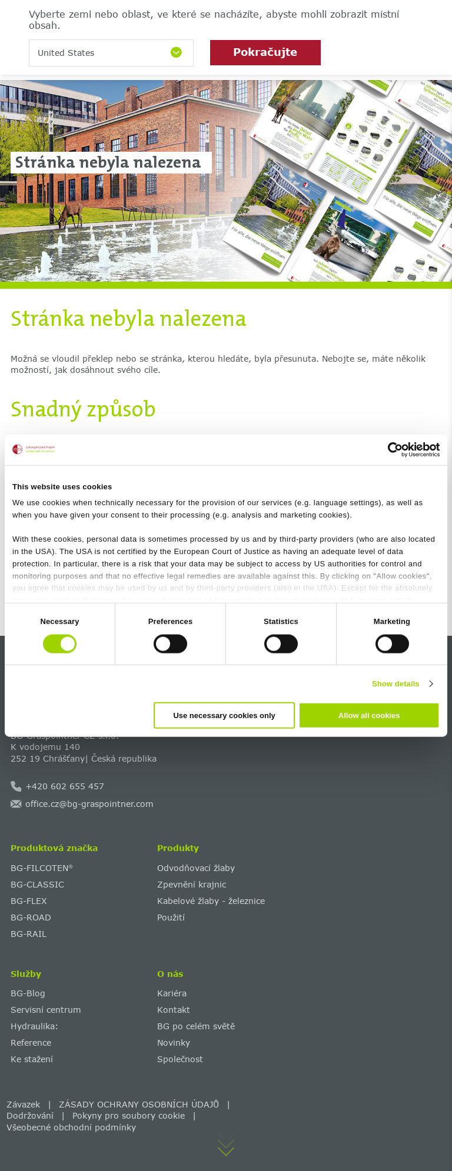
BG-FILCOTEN (42, 868)
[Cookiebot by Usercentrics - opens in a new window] (388, 449)
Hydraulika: (34, 1026)
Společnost (180, 1059)
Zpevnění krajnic (191, 884)
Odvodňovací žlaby (196, 868)
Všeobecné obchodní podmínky (71, 1127)
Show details (396, 683)
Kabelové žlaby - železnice (211, 901)
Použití (171, 917)
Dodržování (30, 1115)
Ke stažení (32, 1059)
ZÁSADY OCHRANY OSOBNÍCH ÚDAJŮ (139, 1104)
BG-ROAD (31, 917)
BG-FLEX (29, 901)
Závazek (23, 1104)
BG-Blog (28, 993)
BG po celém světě (196, 1026)
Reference (31, 1042)
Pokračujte (265, 51)
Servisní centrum (46, 1010)
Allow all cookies (369, 715)
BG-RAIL (28, 934)
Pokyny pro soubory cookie (128, 1115)
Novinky (173, 1042)
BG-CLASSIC (37, 884)
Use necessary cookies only (224, 715)
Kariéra (172, 993)
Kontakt (173, 1010)
